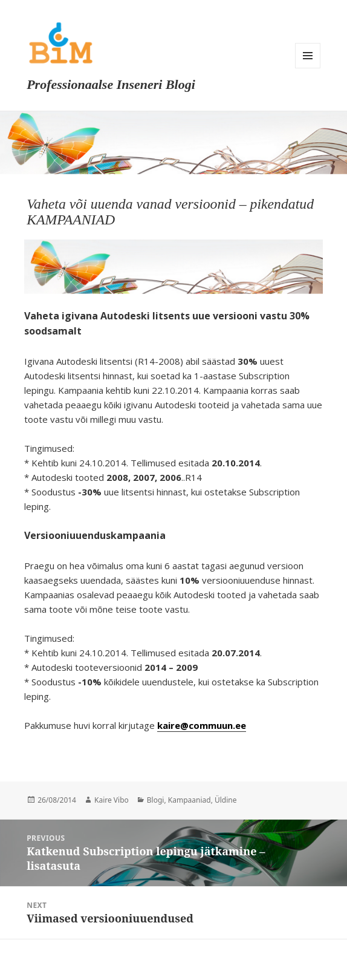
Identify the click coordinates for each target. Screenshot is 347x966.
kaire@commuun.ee (201, 725)
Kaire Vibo (111, 800)
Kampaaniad (189, 800)
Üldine (226, 800)
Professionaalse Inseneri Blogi (111, 84)
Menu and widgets (307, 55)
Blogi (155, 800)
